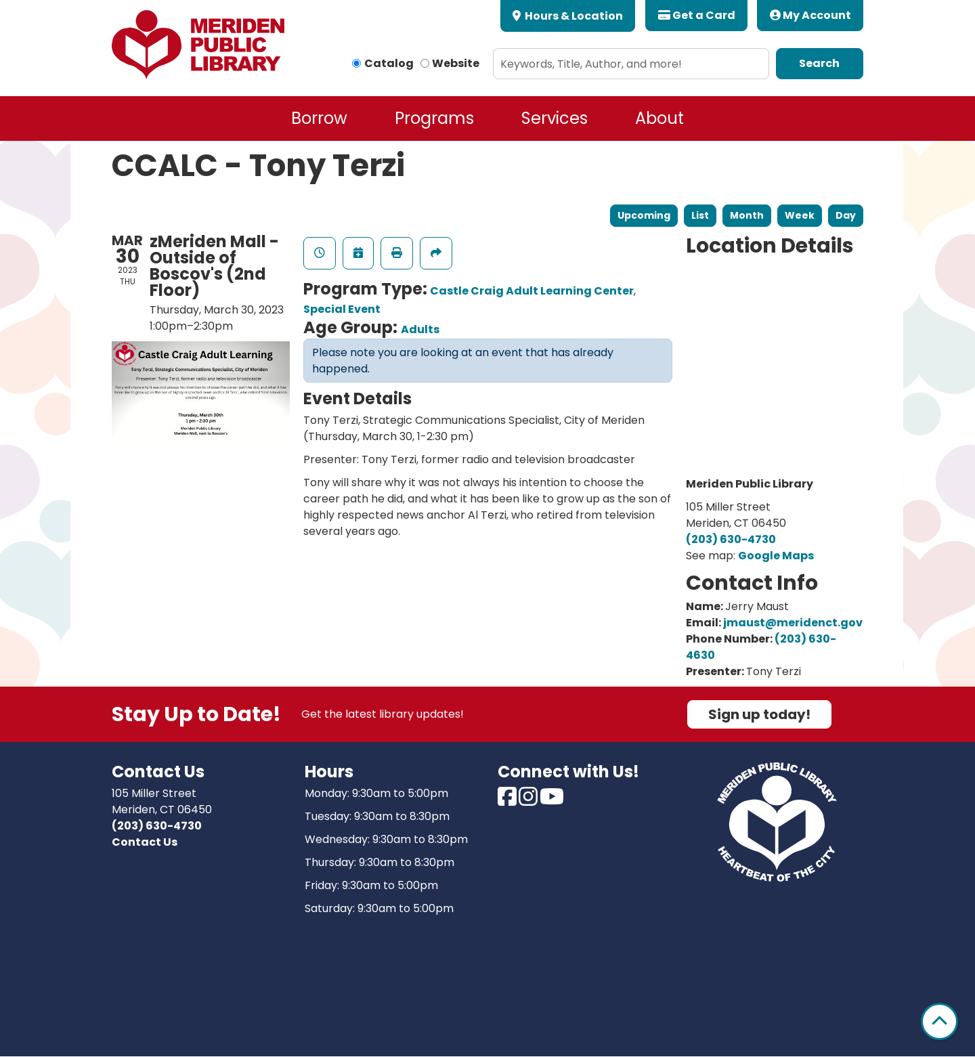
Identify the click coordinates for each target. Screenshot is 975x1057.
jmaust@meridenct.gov (793, 622)
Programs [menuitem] (434, 118)
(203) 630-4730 (731, 539)
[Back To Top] (939, 1021)
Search (819, 63)
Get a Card (696, 15)
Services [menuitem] (554, 118)
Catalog (389, 63)
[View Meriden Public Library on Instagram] (529, 800)
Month (747, 215)
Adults (420, 329)
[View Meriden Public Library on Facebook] (508, 800)
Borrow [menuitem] (319, 118)
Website (455, 63)
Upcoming (644, 215)
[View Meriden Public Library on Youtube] (552, 800)
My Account (810, 15)
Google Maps (776, 555)
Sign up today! (759, 714)
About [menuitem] (659, 118)
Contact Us (144, 842)
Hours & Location (573, 16)
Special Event (342, 309)
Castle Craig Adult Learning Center (532, 291)
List (700, 215)
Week (800, 215)
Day (846, 215)
